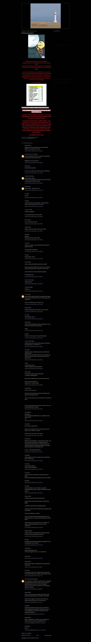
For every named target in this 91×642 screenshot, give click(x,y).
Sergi (26, 200)
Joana (26, 463)
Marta (26, 314)
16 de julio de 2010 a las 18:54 (34, 223)
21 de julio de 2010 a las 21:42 (34, 536)
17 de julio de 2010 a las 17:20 (34, 330)
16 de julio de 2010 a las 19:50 (34, 251)
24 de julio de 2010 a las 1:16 (33, 575)
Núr (25, 539)
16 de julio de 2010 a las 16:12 (34, 206)
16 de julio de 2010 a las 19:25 (34, 239)
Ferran (26, 472)
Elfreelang (27, 307)
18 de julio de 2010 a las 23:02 (34, 368)
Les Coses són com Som (30, 154)
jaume (26, 570)
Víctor (26, 243)
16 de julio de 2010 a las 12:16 (34, 150)
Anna (26, 193)
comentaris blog (31, 138)
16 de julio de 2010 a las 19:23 (34, 231)
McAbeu (26, 165)
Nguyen (26, 626)
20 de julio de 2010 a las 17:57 (34, 482)
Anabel (26, 424)
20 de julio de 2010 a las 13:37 (34, 435)
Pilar (26, 254)
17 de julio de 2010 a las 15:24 (34, 318)
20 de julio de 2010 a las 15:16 (34, 469)
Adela (26, 486)
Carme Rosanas (28, 280)
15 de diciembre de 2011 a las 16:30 (35, 630)
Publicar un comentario (26, 633)
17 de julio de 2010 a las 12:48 (34, 304)
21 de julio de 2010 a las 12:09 (34, 527)
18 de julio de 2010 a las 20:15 (34, 359)
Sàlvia (26, 605)
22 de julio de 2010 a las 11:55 (34, 545)
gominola (27, 219)
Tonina (26, 349)
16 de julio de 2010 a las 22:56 (34, 283)
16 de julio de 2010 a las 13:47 (34, 183)
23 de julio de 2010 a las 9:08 (33, 567)
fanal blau (27, 262)
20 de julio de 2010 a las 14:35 (34, 460)
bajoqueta (27, 145)
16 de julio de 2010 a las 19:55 (34, 258)
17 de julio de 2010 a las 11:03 (34, 291)
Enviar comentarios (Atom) (33, 637)
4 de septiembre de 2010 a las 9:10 (35, 622)
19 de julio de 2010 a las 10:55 (34, 384)
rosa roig (27, 294)
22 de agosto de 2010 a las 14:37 (34, 614)
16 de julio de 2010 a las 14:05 (34, 190)
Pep (25, 333)
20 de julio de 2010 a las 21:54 (34, 492)
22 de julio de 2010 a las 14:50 (34, 558)
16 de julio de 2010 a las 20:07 (34, 276)
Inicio (37, 635)
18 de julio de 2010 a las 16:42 (34, 346)
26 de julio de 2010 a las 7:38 (33, 602)
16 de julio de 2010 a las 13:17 (34, 172)
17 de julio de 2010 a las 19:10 (34, 337)
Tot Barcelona (28, 287)
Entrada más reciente (26, 635)
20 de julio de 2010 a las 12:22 (34, 408)
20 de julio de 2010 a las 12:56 (34, 420)
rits (25, 363)
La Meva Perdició (28, 341)
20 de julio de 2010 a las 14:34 (34, 451)
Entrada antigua (48, 635)
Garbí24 (26, 186)
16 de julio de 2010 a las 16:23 (34, 216)
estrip (26, 234)
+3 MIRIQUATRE (28, 176)
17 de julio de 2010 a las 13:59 (34, 311)
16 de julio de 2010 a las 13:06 (34, 162)
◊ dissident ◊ (27, 209)
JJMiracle (27, 227)
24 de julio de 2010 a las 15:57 (34, 589)
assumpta (27, 412)
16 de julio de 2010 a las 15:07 (34, 197)
